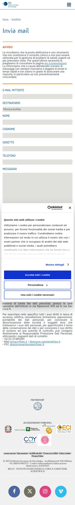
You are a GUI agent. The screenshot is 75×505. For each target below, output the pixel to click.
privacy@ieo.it (18, 341)
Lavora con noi (10, 453)
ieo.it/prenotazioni (55, 63)
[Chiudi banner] (70, 208)
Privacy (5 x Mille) (50, 453)
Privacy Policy (37, 456)
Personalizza (37, 284)
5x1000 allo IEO (35, 453)
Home (6, 19)
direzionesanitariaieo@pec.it (27, 344)
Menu (69, 4)
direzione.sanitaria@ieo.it (45, 341)
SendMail (16, 19)
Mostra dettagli (55, 264)
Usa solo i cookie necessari (37, 294)
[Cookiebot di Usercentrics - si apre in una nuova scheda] (47, 208)
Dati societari (22, 453)
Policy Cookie (65, 453)
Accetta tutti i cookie (37, 274)
